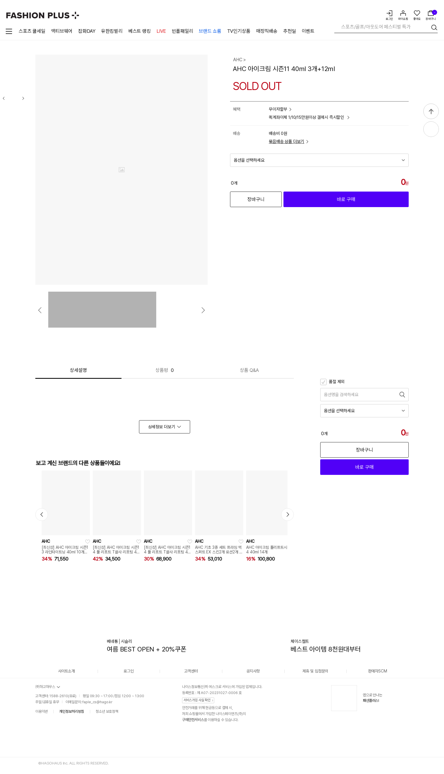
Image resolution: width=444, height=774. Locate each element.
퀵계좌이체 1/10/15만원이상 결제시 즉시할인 (309, 117)
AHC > (239, 59)
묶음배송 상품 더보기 (288, 142)
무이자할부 (280, 109)
